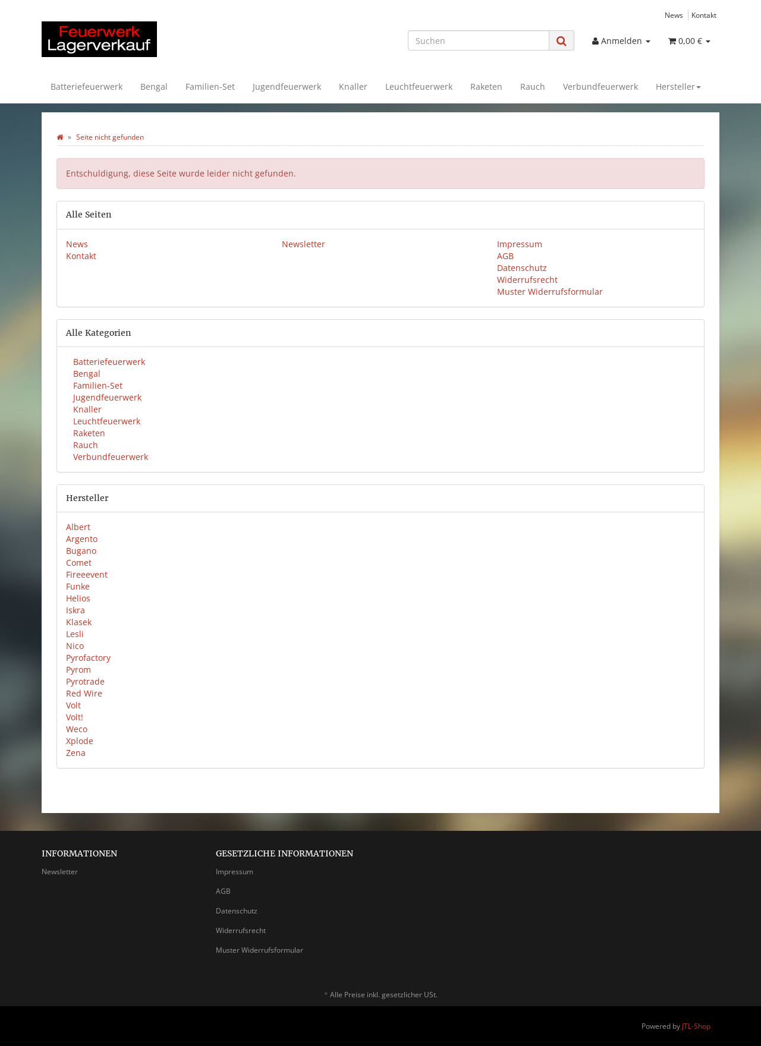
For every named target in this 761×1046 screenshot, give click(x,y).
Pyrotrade (85, 681)
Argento (82, 538)
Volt (73, 705)
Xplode (79, 740)
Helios (78, 598)
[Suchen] (478, 40)
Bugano (81, 550)
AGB (505, 256)
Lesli (75, 633)
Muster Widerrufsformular (550, 291)
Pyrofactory (88, 657)
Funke (78, 586)
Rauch (532, 86)
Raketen (486, 86)
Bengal (154, 86)
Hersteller (678, 86)
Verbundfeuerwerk (600, 86)
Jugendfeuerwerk (287, 86)
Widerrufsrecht (527, 279)
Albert (78, 527)
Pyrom (78, 669)
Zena (76, 752)
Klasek (79, 622)
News (674, 15)
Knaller (353, 86)
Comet (79, 562)
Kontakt (703, 15)
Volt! (74, 717)
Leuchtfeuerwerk (418, 86)
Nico (75, 645)
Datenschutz (522, 267)
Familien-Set (210, 86)
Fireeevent (87, 574)
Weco (76, 729)
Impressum (519, 244)
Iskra (75, 610)
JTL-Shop (696, 1026)
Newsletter (303, 244)
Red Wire (84, 693)
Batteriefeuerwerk (86, 86)
